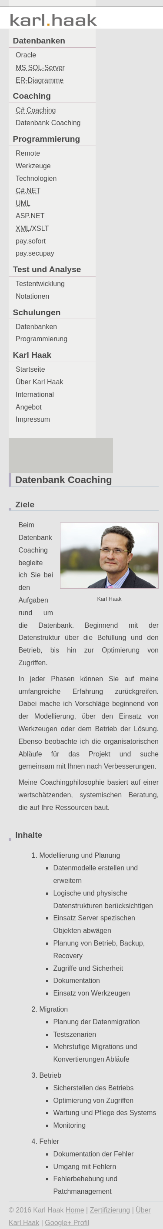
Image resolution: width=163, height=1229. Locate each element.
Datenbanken (36, 326)
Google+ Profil (67, 1222)
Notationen (32, 296)
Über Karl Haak (39, 382)
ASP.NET (30, 216)
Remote (28, 153)
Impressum (33, 419)
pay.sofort (31, 241)
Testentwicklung (40, 283)
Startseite (30, 369)
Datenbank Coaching (63, 479)
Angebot (29, 407)
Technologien (36, 178)
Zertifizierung (110, 1210)
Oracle (26, 55)
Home (75, 1210)
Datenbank (48, 123)
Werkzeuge (33, 166)
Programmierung (41, 339)
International (35, 394)
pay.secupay (35, 253)
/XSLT (32, 228)
